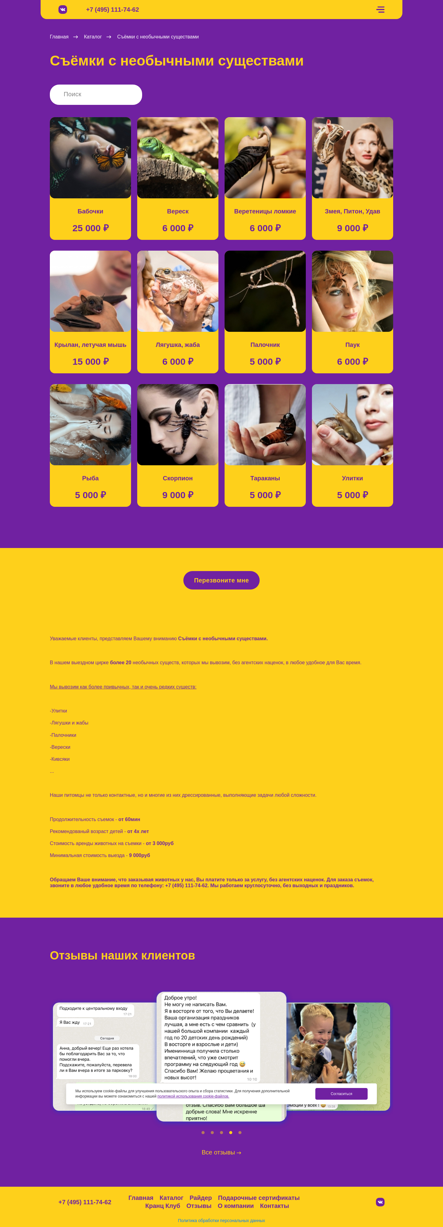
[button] (203, 1132)
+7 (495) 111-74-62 (112, 10)
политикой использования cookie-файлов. (193, 1096)
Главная (140, 1197)
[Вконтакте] (62, 9)
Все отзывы (221, 1152)
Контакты (274, 1205)
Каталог (171, 1197)
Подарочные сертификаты (259, 1197)
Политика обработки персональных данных (221, 1220)
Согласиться (341, 1094)
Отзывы (199, 1205)
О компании (236, 1205)
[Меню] (380, 9)
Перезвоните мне (221, 580)
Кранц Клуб (162, 1205)
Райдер (201, 1197)
